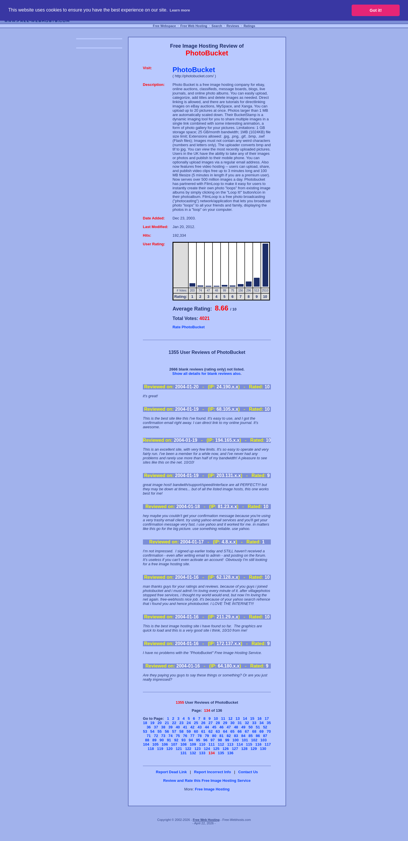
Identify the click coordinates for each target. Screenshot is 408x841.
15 (252, 718)
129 (253, 749)
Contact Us (248, 772)
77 (192, 736)
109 (193, 744)
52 (265, 727)
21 (167, 723)
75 (178, 736)
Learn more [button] (180, 10)
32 (247, 723)
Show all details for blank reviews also (206, 373)
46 (221, 727)
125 (216, 749)
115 (249, 744)
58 (181, 731)
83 (236, 736)
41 (185, 727)
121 (179, 749)
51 (258, 727)
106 (165, 744)
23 (181, 723)
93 (183, 740)
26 (203, 723)
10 (216, 718)
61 (203, 731)
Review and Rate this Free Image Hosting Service (207, 780)
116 (258, 744)
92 (176, 740)
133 (202, 753)
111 (211, 744)
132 (193, 753)
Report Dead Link (171, 772)
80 (214, 736)
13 (237, 718)
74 (170, 736)
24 (189, 723)
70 (269, 731)
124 (207, 749)
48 (236, 727)
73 (163, 736)
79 (207, 736)
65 (232, 731)
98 (220, 740)
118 (151, 749)
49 (243, 727)
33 (254, 723)
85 (250, 736)
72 (156, 736)
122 (188, 749)
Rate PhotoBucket (189, 327)
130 (263, 749)
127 (235, 749)
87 (265, 736)
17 (267, 718)
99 (227, 740)
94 (191, 740)
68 (254, 731)
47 (229, 727)
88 (147, 740)
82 (229, 736)
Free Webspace (164, 26)
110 (202, 744)
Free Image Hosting (212, 789)
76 (185, 736)
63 (218, 731)
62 (210, 731)
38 (163, 727)
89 (154, 740)
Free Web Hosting (193, 26)
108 (183, 744)
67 (247, 731)
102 (254, 740)
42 (192, 727)
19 (152, 723)
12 (230, 718)
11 (223, 718)
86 (258, 736)
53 (145, 731)
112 (221, 744)
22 (174, 723)
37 (156, 727)
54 (152, 731)
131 (183, 753)
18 (145, 723)
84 (243, 736)
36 (149, 727)
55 (160, 731)
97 (212, 740)
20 (160, 723)
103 (263, 740)
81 (221, 736)
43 (200, 727)
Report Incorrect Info (212, 772)
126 (226, 749)
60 (196, 731)
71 (149, 736)
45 (214, 727)
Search (217, 26)
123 (197, 749)
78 (200, 736)
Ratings (249, 26)
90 (162, 740)
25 (196, 723)
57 (174, 731)
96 (205, 740)
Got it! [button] (376, 10)
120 (169, 749)
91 (169, 740)
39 (170, 727)
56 (167, 731)
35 (269, 723)
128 (244, 749)
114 (240, 744)
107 (174, 744)
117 (268, 744)
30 (232, 723)
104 (146, 744)
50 (250, 727)
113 (230, 744)
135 (221, 753)
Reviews (233, 26)
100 (235, 740)
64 (225, 731)
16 (259, 718)
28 (218, 723)
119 (160, 749)
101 (245, 740)
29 (225, 723)
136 (230, 753)
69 (261, 731)
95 (198, 740)
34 (261, 723)
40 (178, 727)
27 (210, 723)
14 (245, 718)
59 (189, 731)
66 (239, 731)
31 (239, 723)
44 (207, 727)
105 (155, 744)
